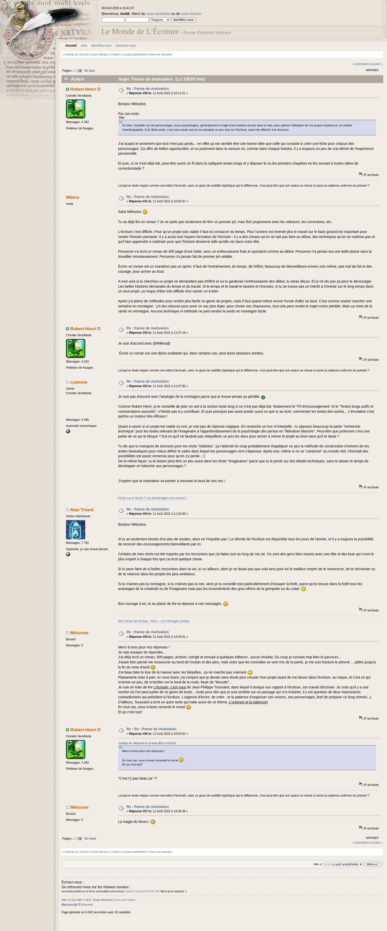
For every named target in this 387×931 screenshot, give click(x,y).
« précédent (360, 64)
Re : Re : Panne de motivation (151, 729)
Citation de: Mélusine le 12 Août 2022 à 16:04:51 (147, 743)
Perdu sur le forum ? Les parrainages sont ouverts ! (152, 498)
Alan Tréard (82, 509)
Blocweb (87, 904)
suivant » (376, 64)
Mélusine (79, 632)
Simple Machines (102, 900)
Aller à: (318, 864)
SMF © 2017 (84, 900)
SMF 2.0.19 (68, 900)
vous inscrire (191, 14)
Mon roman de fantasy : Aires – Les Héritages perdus (153, 621)
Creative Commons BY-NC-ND (142, 891)
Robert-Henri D (85, 89)
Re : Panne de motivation (147, 89)
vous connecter (158, 14)
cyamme (78, 382)
